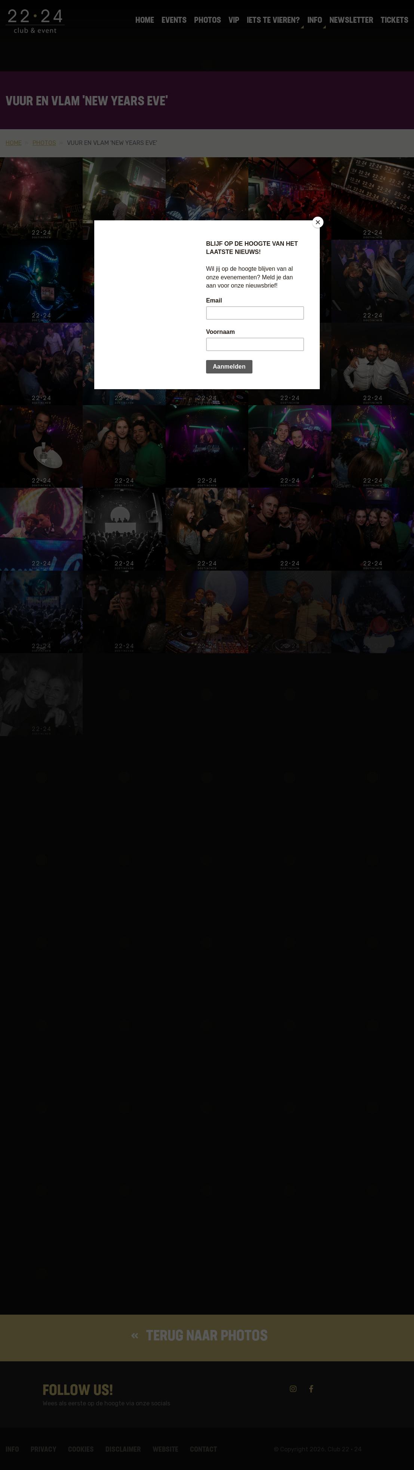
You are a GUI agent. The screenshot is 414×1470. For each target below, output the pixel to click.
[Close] (317, 222)
